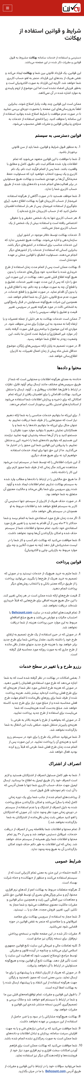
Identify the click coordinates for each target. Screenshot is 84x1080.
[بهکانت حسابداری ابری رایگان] (71, 8)
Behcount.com (22, 612)
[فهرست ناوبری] (7, 8)
